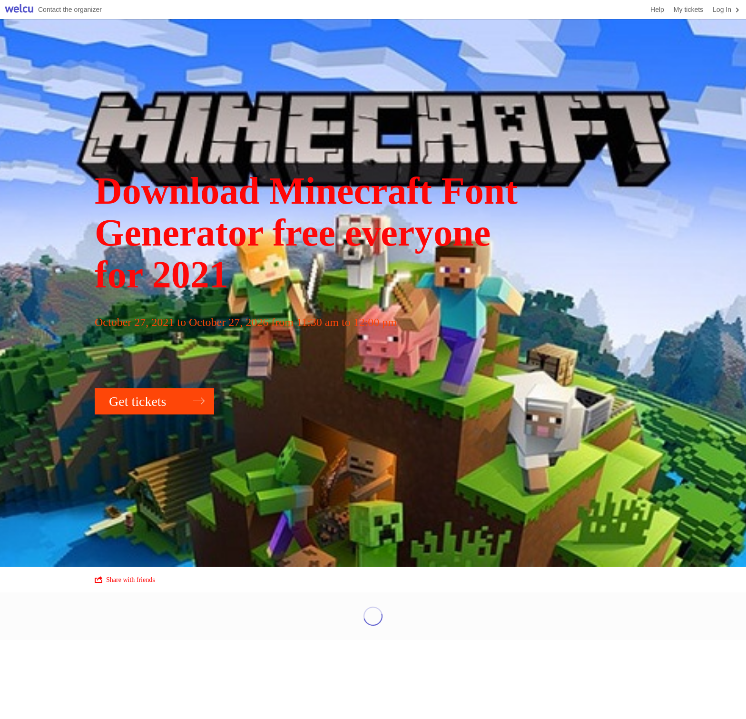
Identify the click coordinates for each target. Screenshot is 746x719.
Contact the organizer (70, 9)
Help (657, 9)
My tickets (688, 9)
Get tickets (157, 401)
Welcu (19, 10)
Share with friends (125, 579)
